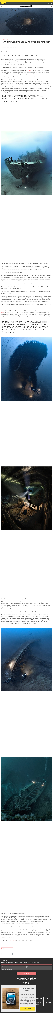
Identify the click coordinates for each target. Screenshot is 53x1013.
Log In (49, 3)
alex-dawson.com (11, 940)
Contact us (39, 999)
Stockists (47, 1002)
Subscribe (3, 3)
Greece (30, 70)
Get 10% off (27, 1008)
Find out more (33, 0)
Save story (5, 954)
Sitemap (46, 999)
